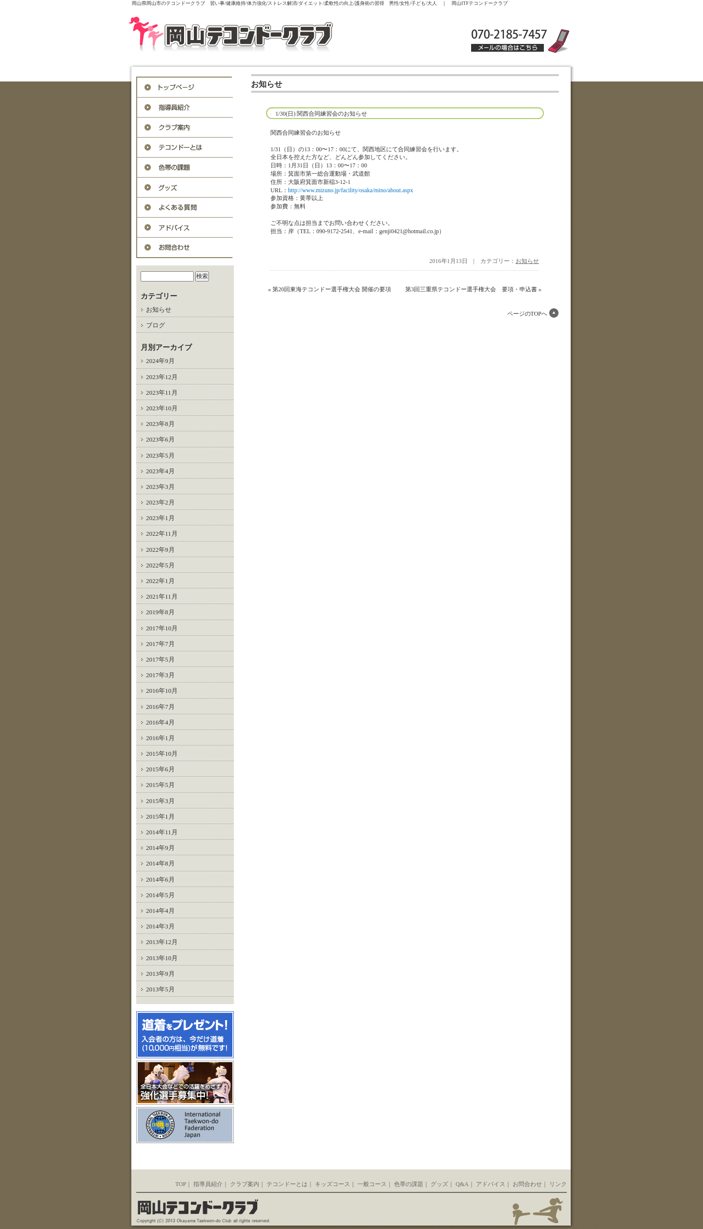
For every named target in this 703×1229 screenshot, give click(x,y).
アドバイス (185, 228)
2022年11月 (162, 533)
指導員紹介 (185, 108)
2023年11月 (162, 392)
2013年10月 (162, 958)
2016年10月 (162, 690)
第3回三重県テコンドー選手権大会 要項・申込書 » (473, 289)
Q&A (185, 208)
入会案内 (185, 128)
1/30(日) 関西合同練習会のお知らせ (321, 113)
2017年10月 (162, 628)
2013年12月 (162, 942)
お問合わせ (185, 248)
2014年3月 (160, 926)
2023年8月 (160, 423)
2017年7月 (160, 643)
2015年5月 (160, 784)
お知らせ (158, 309)
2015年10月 (162, 753)
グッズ (185, 188)
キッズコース (332, 1184)
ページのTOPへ (527, 313)
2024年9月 (160, 360)
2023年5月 (160, 455)
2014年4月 (160, 910)
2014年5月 (160, 895)
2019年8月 (160, 612)
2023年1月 (160, 518)
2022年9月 (160, 549)
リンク (558, 1184)
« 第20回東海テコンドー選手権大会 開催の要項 (329, 289)
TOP (180, 1184)
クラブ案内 (244, 1184)
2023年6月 (160, 439)
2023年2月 (160, 502)
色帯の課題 (185, 168)
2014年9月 (160, 847)
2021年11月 (162, 596)
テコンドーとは (185, 148)
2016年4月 (160, 722)
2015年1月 (160, 816)
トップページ (185, 88)
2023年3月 (160, 486)
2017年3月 (160, 675)
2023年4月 (160, 471)
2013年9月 (160, 973)
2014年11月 (162, 832)
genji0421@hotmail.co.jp (409, 231)
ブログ (155, 325)
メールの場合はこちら (507, 48)
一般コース (372, 1184)
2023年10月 (162, 408)
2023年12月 (162, 377)
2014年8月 (160, 863)
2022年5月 (160, 565)
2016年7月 (160, 706)
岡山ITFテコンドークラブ (251, 35)
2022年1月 (160, 580)
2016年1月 (160, 738)
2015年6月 (160, 769)
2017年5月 (160, 659)
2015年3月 (160, 801)
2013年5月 (160, 989)
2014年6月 (160, 879)
